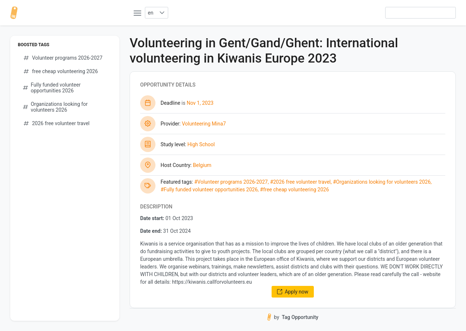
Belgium (202, 165)
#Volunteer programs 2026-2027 (231, 182)
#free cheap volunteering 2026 (294, 189)
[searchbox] (420, 13)
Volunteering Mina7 (204, 124)
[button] (162, 12)
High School (201, 144)
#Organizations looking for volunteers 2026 (381, 182)
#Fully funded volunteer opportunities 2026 (209, 189)
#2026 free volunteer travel (300, 182)
